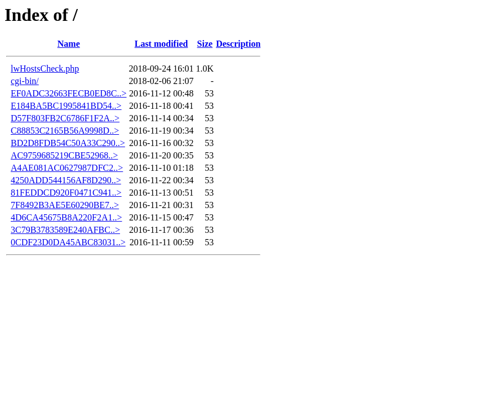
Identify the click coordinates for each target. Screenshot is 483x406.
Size (205, 43)
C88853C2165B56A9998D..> (65, 130)
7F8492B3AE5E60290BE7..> (65, 205)
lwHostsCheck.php (45, 68)
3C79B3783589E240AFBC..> (65, 230)
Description (238, 43)
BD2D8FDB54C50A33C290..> (68, 143)
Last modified (161, 43)
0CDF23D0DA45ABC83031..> (68, 242)
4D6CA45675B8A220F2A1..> (66, 217)
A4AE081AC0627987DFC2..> (67, 168)
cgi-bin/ (25, 81)
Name (68, 43)
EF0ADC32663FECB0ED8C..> (69, 93)
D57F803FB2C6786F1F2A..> (65, 118)
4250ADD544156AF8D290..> (66, 180)
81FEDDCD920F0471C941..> (66, 192)
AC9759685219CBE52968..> (64, 155)
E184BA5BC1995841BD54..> (66, 106)
